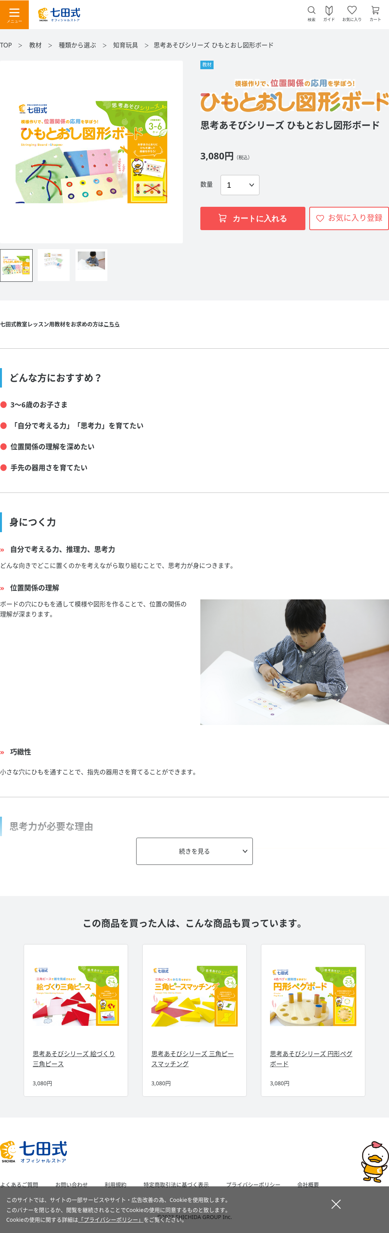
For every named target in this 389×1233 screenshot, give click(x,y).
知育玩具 (126, 45)
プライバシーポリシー (253, 1185)
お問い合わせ (71, 1185)
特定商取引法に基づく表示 (176, 1185)
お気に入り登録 (355, 218)
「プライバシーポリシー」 (111, 1219)
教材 (36, 45)
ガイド (329, 19)
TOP (6, 45)
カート (375, 19)
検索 (311, 19)
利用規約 (115, 1185)
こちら (111, 324)
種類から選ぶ (78, 45)
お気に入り (352, 19)
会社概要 (308, 1185)
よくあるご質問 (19, 1185)
